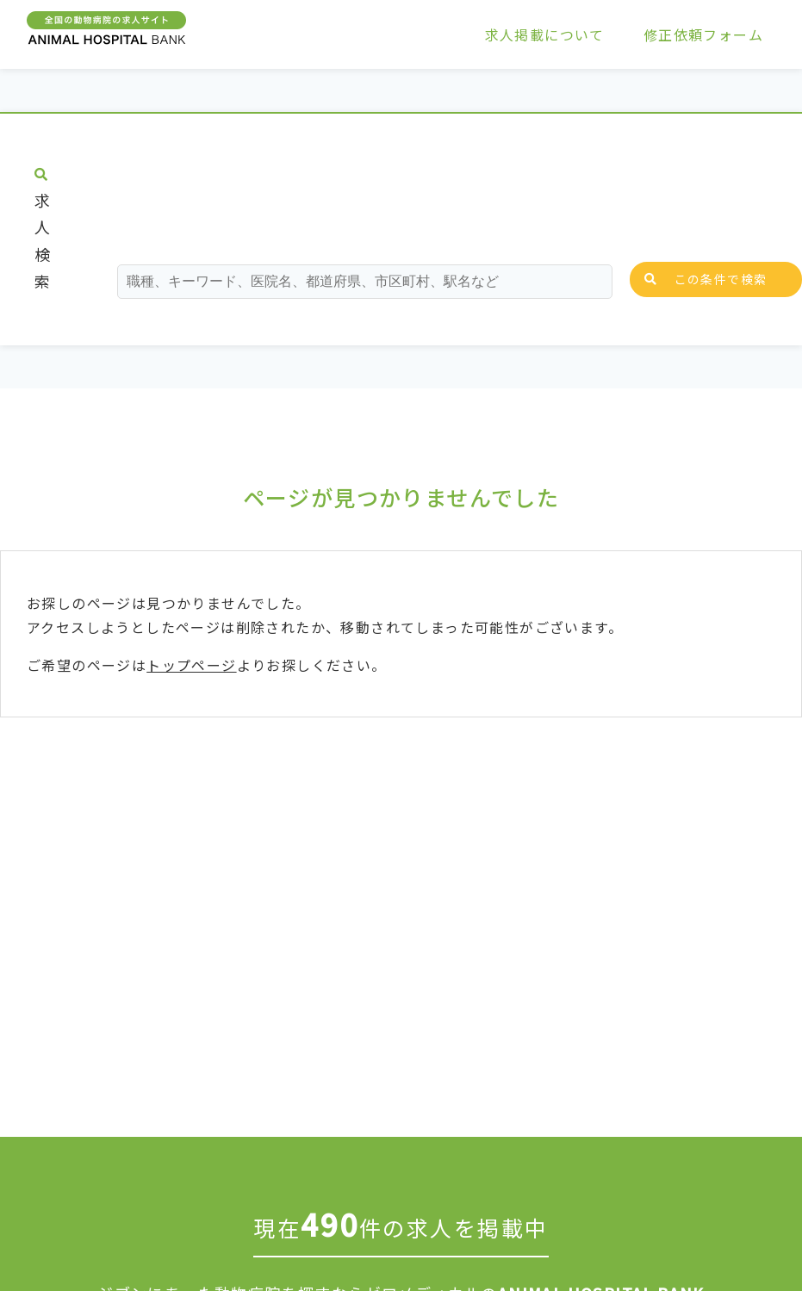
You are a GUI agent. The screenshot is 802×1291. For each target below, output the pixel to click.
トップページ (191, 665)
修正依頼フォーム (703, 34)
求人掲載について (545, 34)
